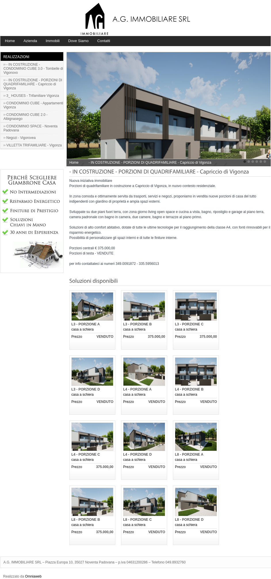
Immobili (53, 41)
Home (10, 41)
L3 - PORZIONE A (85, 324)
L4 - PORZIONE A (137, 389)
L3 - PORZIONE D (85, 389)
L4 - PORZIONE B (189, 389)
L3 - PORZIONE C (189, 324)
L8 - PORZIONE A (189, 454)
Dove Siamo (78, 41)
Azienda (30, 41)
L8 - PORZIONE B (85, 520)
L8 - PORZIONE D (189, 520)
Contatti (103, 41)
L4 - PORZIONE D (137, 454)
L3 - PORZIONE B (137, 324)
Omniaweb (33, 576)
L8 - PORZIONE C (137, 520)
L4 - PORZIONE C (85, 454)
